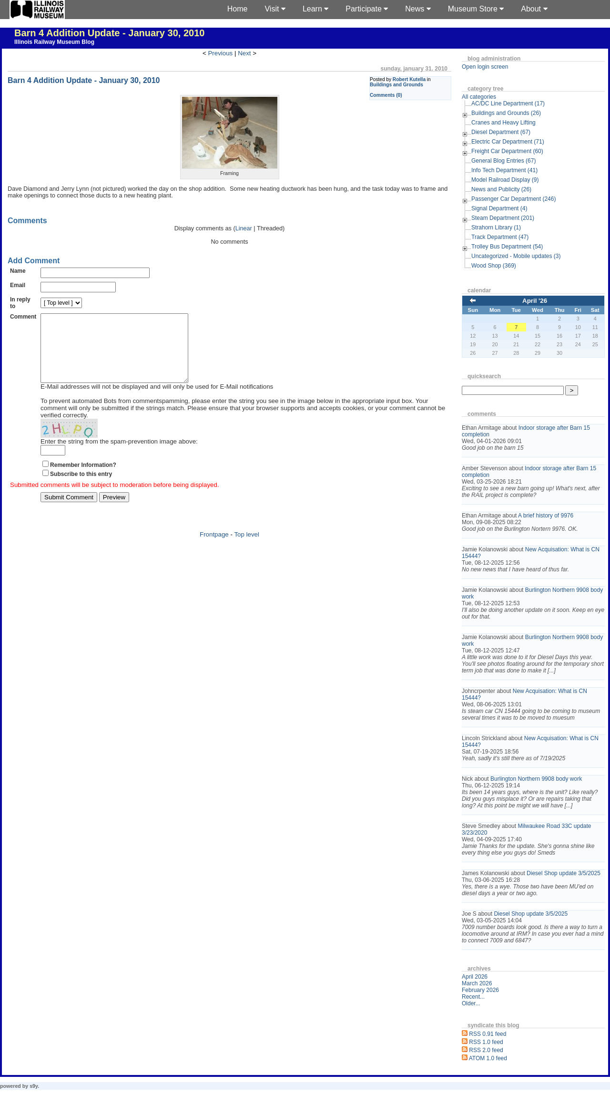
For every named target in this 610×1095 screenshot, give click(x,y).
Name (18, 271)
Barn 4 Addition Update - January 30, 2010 (109, 33)
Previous (220, 53)
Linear (243, 228)
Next (244, 53)
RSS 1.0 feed (486, 1042)
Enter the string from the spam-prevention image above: (119, 455)
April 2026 (475, 976)
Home (237, 9)
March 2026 (477, 983)
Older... (471, 1003)
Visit (274, 9)
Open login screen (485, 66)
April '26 (534, 300)
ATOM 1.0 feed (488, 1058)
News (417, 9)
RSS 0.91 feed (487, 1034)
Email (17, 285)
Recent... (473, 996)
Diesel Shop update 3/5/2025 (563, 873)
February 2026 (480, 990)
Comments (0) (386, 95)
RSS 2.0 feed (486, 1050)
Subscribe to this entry (81, 488)
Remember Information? (83, 479)
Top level (246, 548)
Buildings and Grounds (396, 84)
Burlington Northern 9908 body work (536, 778)
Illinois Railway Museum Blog (54, 42)
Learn (315, 9)
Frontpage (214, 548)
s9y (34, 1086)
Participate (367, 9)
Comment (23, 316)
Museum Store (476, 9)
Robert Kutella (409, 79)
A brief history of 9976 (545, 515)
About (534, 9)
